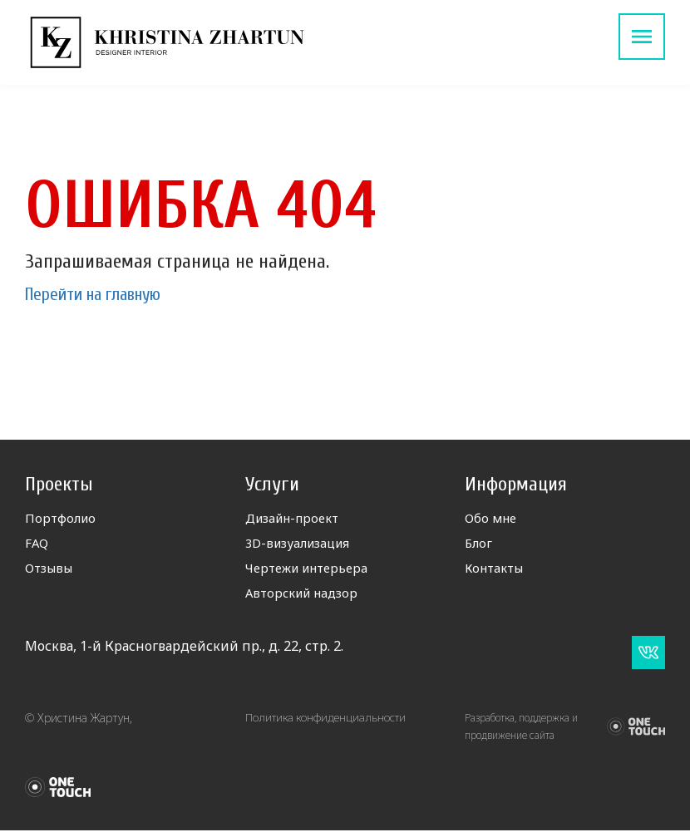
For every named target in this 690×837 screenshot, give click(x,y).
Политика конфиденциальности (328, 724)
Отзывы (51, 573)
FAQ (37, 546)
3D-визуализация (302, 546)
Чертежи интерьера (313, 573)
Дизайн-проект (297, 519)
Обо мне (492, 519)
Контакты (497, 573)
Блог (479, 546)
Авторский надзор (306, 599)
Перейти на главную (106, 294)
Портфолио (62, 519)
